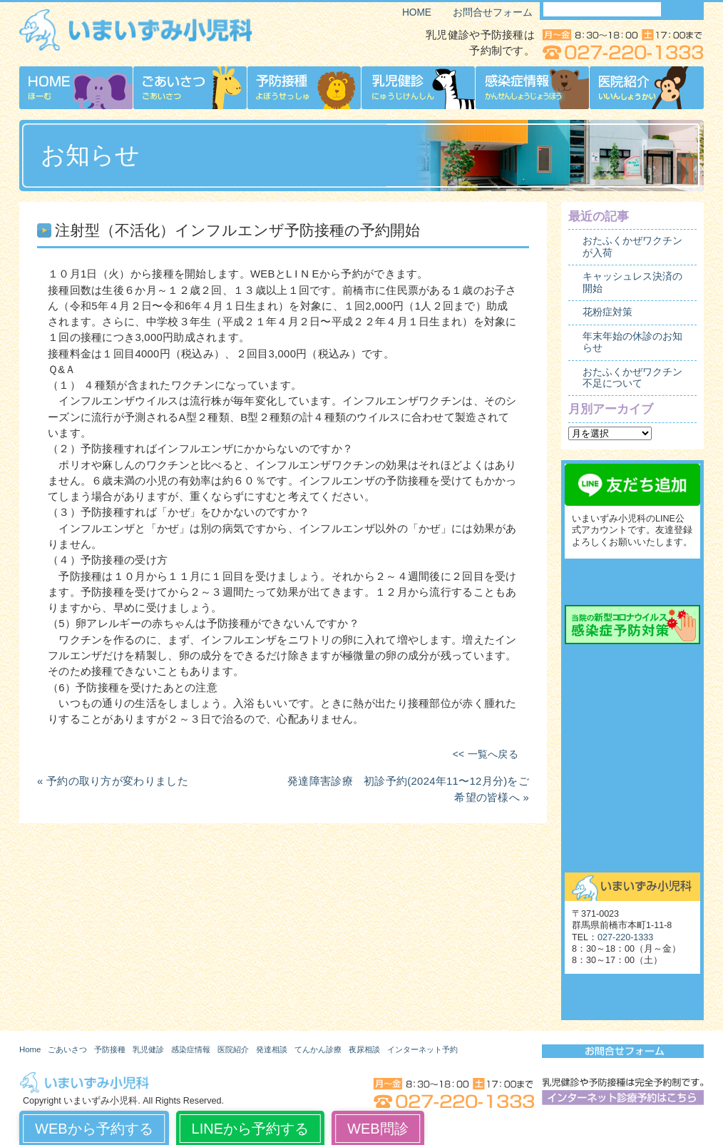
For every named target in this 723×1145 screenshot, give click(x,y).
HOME (416, 12)
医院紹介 (233, 1049)
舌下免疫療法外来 (632, 822)
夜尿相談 (632, 758)
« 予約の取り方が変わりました (112, 781)
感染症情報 (190, 1049)
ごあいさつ (67, 1049)
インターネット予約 (422, 1049)
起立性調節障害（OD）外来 (632, 790)
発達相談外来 (632, 662)
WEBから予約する (94, 1128)
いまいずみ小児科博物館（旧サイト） (632, 997)
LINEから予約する (250, 1128)
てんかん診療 (632, 726)
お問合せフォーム (493, 12)
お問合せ (632, 854)
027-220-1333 (625, 937)
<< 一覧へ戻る (485, 754)
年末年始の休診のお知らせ (632, 342)
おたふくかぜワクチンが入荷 (632, 246)
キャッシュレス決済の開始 (632, 282)
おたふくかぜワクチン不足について (632, 378)
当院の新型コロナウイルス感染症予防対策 (632, 624)
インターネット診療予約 (632, 581)
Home (30, 1049)
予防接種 (109, 1049)
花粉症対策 (607, 312)
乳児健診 (148, 1049)
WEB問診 (378, 1128)
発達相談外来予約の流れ (632, 694)
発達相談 (271, 1049)
